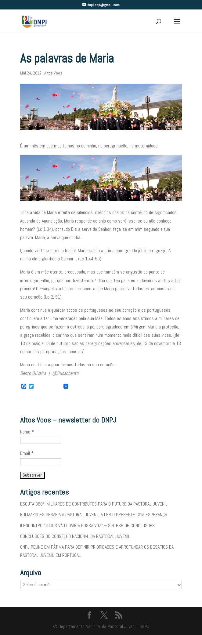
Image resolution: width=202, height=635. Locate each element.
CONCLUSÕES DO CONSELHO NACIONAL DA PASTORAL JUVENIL (75, 536)
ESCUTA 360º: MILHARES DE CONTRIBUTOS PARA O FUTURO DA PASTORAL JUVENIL (94, 504)
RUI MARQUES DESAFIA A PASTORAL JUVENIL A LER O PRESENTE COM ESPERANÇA (93, 514)
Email (27, 453)
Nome (27, 432)
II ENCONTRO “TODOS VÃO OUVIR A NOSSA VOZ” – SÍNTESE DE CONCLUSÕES (87, 525)
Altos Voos (53, 73)
